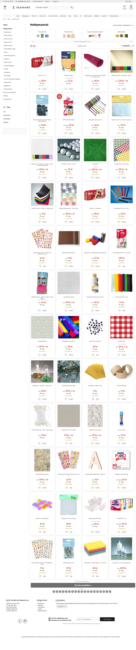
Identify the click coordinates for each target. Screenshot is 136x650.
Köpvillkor (40, 613)
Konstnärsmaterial (114, 16)
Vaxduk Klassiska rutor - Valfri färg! (68, 216)
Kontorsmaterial (88, 16)
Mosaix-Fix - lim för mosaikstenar (122, 570)
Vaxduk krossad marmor (42, 482)
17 (103, 599)
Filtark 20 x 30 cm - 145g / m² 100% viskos (42, 216)
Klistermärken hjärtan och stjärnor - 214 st (68, 482)
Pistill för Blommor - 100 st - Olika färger (42, 437)
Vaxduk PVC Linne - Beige (69, 437)
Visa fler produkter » (82, 593)
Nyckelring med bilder (95, 526)
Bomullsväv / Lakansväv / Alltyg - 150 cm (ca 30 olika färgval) (42, 172)
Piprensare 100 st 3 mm (121, 305)
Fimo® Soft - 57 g (121, 526)
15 (97, 599)
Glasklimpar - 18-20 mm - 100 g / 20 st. (42, 393)
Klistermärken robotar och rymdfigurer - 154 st (42, 571)
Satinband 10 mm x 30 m (95, 127)
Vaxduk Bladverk (42, 349)
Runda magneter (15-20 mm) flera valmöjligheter (42, 128)
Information (128, 1)
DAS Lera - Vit (42, 83)
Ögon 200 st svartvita (95, 349)
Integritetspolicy (42, 618)
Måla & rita (34, 16)
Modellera (96, 16)
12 (88, 599)
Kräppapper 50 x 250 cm (68, 349)
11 (85, 599)
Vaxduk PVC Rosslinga (95, 437)
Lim (81, 16)
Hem (4, 19)
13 (91, 599)
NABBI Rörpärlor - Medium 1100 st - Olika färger (42, 305)
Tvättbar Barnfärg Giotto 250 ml (95, 305)
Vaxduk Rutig (121, 349)
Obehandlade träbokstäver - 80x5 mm (95, 482)
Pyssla (17, 16)
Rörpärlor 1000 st (68, 83)
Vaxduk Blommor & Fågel (68, 393)
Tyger (70, 16)
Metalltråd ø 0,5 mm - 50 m (121, 216)
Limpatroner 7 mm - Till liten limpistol (121, 127)
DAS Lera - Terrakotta (95, 216)
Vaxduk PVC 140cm (68, 305)
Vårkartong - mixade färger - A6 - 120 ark (95, 570)
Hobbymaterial (25, 16)
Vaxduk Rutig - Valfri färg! (122, 172)
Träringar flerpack (121, 393)
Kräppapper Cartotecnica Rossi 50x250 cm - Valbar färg (95, 84)
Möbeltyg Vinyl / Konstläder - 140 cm (121, 83)
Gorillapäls (95, 172)
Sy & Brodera (63, 16)
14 (94, 599)
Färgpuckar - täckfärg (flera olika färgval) (95, 260)
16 (100, 599)
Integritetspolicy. (96, 631)
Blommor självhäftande (42, 526)
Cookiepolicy (41, 615)
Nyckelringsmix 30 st (68, 570)
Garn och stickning (52, 16)
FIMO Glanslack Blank (69, 127)
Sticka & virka (42, 16)
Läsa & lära (104, 16)
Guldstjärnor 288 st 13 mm (95, 393)
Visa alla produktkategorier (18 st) (82, 49)
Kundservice (41, 611)
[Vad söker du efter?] (54, 7)
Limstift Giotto (122, 437)
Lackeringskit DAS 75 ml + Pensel (121, 260)
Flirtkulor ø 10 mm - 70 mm (69, 172)
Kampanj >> (56, 1)
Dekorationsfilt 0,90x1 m (68, 260)
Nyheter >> (47, 1)
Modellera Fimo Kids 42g (121, 482)
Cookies (40, 617)
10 (82, 599)
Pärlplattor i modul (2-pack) (68, 526)
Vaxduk (75, 16)
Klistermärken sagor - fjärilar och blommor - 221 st (42, 261)
